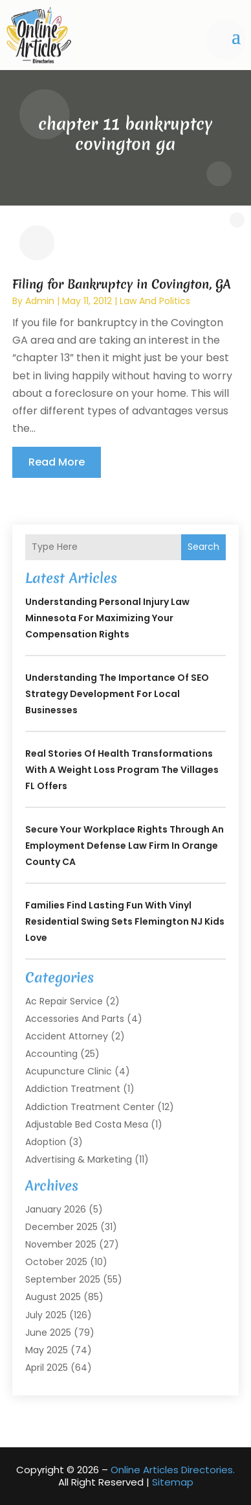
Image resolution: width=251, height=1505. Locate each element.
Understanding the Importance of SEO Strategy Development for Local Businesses (117, 694)
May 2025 (46, 1350)
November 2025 (60, 1244)
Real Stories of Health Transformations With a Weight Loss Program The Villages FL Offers (122, 769)
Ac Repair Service (64, 1001)
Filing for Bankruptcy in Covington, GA (121, 284)
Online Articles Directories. (173, 1469)
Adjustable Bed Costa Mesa (86, 1124)
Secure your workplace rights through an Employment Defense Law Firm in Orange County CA (124, 845)
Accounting (51, 1053)
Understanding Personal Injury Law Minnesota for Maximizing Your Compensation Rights (107, 618)
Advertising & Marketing (78, 1159)
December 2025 (61, 1226)
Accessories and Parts (74, 1018)
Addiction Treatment (72, 1088)
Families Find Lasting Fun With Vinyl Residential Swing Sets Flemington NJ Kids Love (124, 921)
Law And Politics (155, 300)
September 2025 (62, 1279)
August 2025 (53, 1296)
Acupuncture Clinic (68, 1071)
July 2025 (46, 1315)
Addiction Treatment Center (90, 1106)
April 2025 (46, 1367)
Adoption (45, 1141)
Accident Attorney (66, 1036)
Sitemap (172, 1482)
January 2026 (55, 1209)
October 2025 (56, 1261)
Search (203, 546)
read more (56, 462)
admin (39, 300)
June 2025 (48, 1332)
